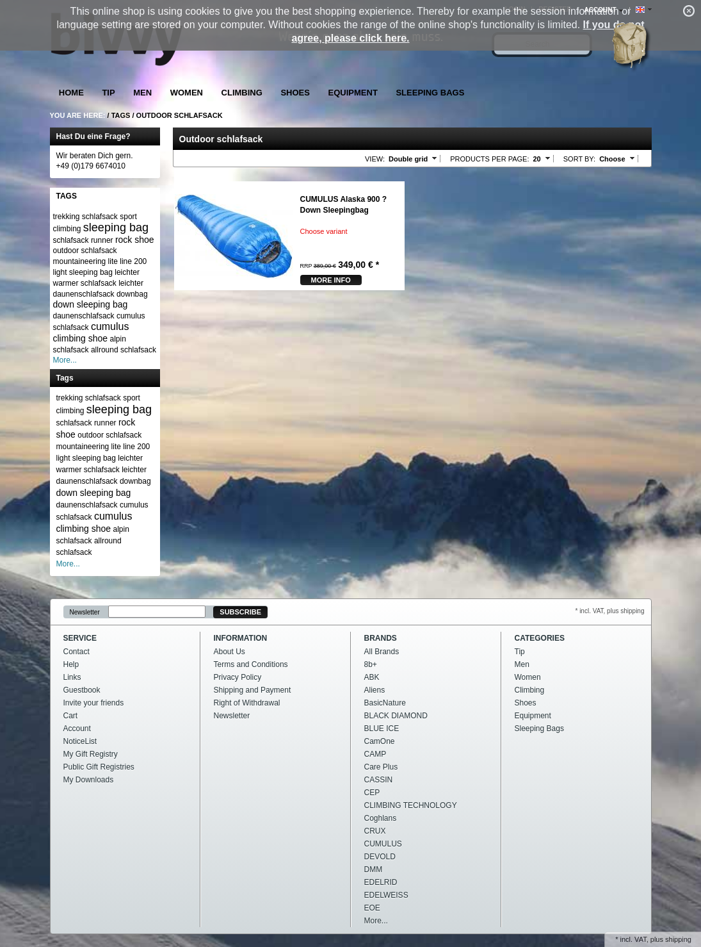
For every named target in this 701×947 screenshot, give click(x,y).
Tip (108, 92)
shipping (678, 939)
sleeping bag (116, 227)
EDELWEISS (386, 895)
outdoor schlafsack (85, 250)
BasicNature (385, 702)
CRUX (375, 831)
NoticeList (80, 741)
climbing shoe (80, 338)
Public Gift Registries (98, 766)
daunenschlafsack (84, 315)
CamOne (379, 741)
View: (375, 159)
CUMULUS (383, 843)
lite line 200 (127, 261)
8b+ (370, 664)
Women (186, 92)
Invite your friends (93, 702)
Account (77, 728)
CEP (372, 792)
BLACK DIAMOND (396, 715)
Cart (70, 715)
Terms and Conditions (251, 664)
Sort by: (579, 159)
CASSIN (378, 779)
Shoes (295, 92)
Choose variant (324, 231)
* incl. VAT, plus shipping (609, 610)
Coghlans (380, 818)
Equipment (353, 92)
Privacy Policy (238, 677)
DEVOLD (380, 856)
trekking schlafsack (85, 216)
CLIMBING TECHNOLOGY (410, 805)
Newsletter (85, 612)
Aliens (374, 690)
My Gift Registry (90, 754)
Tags (121, 115)
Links (72, 677)
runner (102, 240)
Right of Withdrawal (247, 702)
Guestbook (82, 690)
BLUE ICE (381, 728)
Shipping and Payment (252, 690)
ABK (372, 677)
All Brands (381, 651)
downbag (132, 294)
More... (65, 360)
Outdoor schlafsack (179, 115)
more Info (331, 280)
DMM (373, 869)
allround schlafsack (123, 349)
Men (142, 92)
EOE (372, 907)
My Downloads (88, 779)
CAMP (375, 754)
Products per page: (489, 159)
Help (71, 664)
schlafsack (71, 240)
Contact (76, 651)
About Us (229, 651)
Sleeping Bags (430, 92)
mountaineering (79, 261)
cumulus (110, 326)
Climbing (242, 92)
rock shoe (134, 240)
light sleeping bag (83, 272)
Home (71, 92)
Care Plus (381, 766)
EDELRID (381, 882)
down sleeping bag (90, 304)
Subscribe (240, 612)
